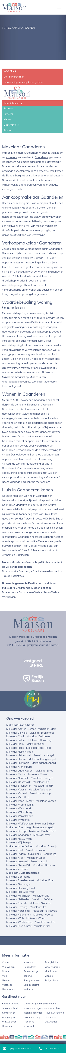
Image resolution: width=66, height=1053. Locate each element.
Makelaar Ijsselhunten (19, 926)
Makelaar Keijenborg (44, 762)
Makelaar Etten (45, 880)
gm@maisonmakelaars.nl (17, 1048)
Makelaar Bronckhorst (20, 725)
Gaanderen (41, 157)
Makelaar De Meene (38, 736)
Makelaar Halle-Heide (38, 747)
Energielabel (51, 962)
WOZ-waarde (52, 966)
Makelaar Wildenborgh (19, 812)
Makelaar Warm (35, 918)
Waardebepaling (13, 103)
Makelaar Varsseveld (45, 910)
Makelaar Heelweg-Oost (20, 888)
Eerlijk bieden (52, 980)
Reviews (8, 113)
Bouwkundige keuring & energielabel (23, 82)
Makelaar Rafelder (43, 899)
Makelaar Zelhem (45, 823)
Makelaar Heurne (16, 759)
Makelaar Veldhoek (40, 789)
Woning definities (33, 1012)
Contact (6, 962)
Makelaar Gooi (35, 744)
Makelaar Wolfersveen (19, 823)
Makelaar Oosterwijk (18, 782)
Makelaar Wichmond (18, 808)
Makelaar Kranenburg (19, 766)
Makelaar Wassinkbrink (19, 804)
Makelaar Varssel (16, 789)
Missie (5, 971)
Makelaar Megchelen (18, 895)
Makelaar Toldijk (43, 785)
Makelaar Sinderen (40, 903)
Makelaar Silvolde (16, 903)
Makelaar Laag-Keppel (19, 770)
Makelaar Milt (41, 895)
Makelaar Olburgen (42, 778)
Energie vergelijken (14, 76)
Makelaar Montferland (19, 846)
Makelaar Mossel (38, 774)
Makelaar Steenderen (18, 785)
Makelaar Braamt (36, 850)
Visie (4, 975)
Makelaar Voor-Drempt (19, 801)
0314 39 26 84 (49, 1048)
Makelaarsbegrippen (35, 1008)
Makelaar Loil (39, 861)
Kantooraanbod (10, 1003)
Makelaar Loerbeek (17, 861)
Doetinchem (9, 161)
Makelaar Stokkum (44, 865)
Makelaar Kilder (15, 857)
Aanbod (8, 130)
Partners (8, 108)
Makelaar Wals (15, 918)
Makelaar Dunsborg (40, 740)
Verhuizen (29, 989)
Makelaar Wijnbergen (19, 842)
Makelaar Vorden (46, 801)
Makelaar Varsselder (18, 910)
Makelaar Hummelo (17, 762)
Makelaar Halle (15, 747)
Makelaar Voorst (43, 914)
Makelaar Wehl (42, 835)
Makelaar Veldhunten (18, 914)
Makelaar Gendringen (18, 884)
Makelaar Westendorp (19, 922)
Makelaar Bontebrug (18, 876)
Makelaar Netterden (18, 899)
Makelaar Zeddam (17, 869)
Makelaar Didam (16, 854)
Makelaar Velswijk (40, 793)
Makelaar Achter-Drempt (21, 728)
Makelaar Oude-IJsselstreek (23, 872)
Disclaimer (50, 1017)
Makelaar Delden (16, 740)
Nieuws (7, 119)
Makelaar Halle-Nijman (19, 751)
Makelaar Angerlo (43, 827)
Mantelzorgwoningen (35, 1003)
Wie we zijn (8, 966)
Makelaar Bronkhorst (42, 732)
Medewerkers (11, 124)
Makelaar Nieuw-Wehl (19, 838)
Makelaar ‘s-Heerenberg (42, 854)
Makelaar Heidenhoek (19, 755)
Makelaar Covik (15, 736)
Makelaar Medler (16, 774)
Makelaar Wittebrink (18, 819)
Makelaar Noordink (17, 778)
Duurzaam (7, 1026)
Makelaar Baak (47, 728)
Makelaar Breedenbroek (20, 880)
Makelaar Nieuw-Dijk (18, 865)
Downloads (51, 1021)
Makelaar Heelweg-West (20, 891)
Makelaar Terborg (16, 907)
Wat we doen (9, 1021)
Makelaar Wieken (45, 922)
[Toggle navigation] (59, 7)
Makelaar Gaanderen (18, 835)
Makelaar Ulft (38, 907)
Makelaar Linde (44, 770)
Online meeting (32, 1017)
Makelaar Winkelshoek (19, 816)
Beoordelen (30, 966)
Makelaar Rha (41, 782)
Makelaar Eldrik (15, 744)
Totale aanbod (10, 1008)
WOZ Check (10, 71)
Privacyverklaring (54, 1012)
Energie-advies (32, 980)
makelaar (11, 157)
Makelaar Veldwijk (17, 793)
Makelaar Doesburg (18, 827)
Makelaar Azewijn (46, 846)
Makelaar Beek (15, 850)
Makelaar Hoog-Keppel (42, 759)
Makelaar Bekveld (16, 732)
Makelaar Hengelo (44, 755)
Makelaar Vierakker (17, 797)
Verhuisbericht (31, 984)
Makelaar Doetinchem (42, 831)
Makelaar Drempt (16, 831)
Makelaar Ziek (42, 926)
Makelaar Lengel (36, 857)
